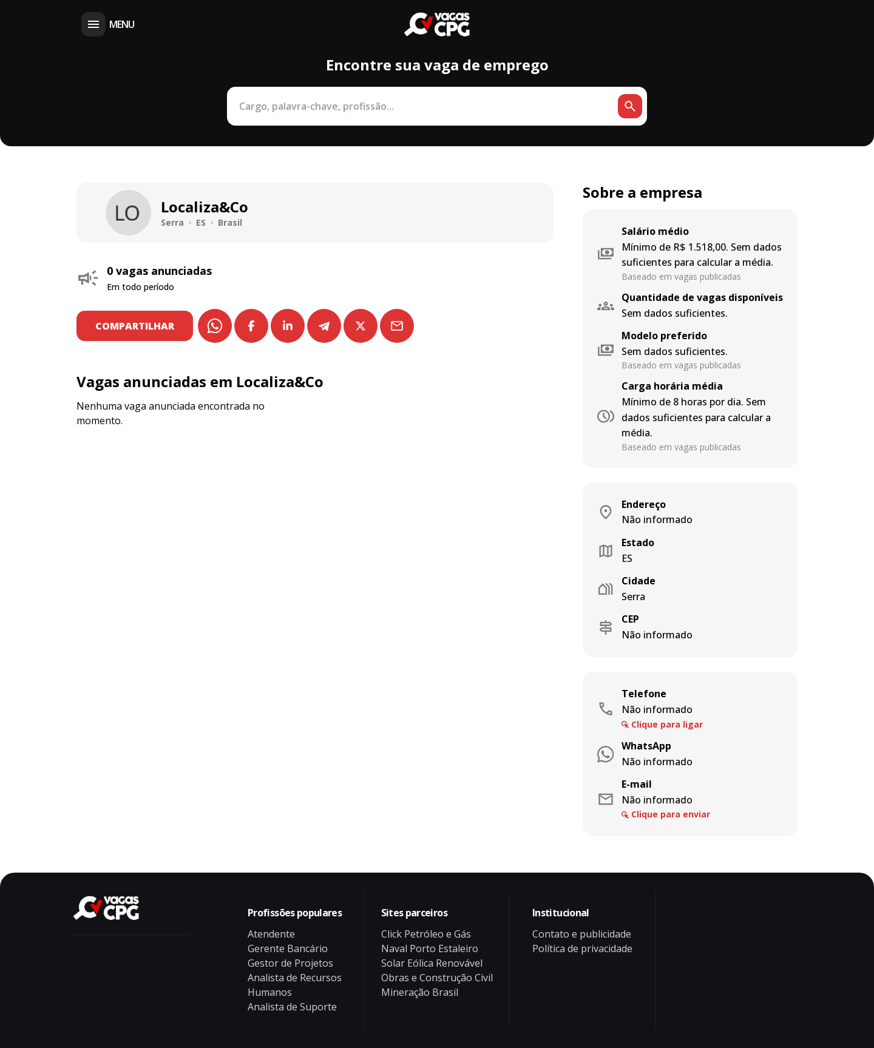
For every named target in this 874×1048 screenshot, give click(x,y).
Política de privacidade (582, 948)
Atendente (271, 934)
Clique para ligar (667, 724)
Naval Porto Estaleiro (429, 948)
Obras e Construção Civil (437, 977)
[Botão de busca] (630, 106)
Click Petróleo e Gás (426, 934)
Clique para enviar (670, 814)
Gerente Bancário (288, 948)
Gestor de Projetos (290, 963)
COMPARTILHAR (135, 326)
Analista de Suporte (292, 1006)
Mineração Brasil (419, 992)
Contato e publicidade (581, 934)
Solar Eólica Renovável (432, 963)
